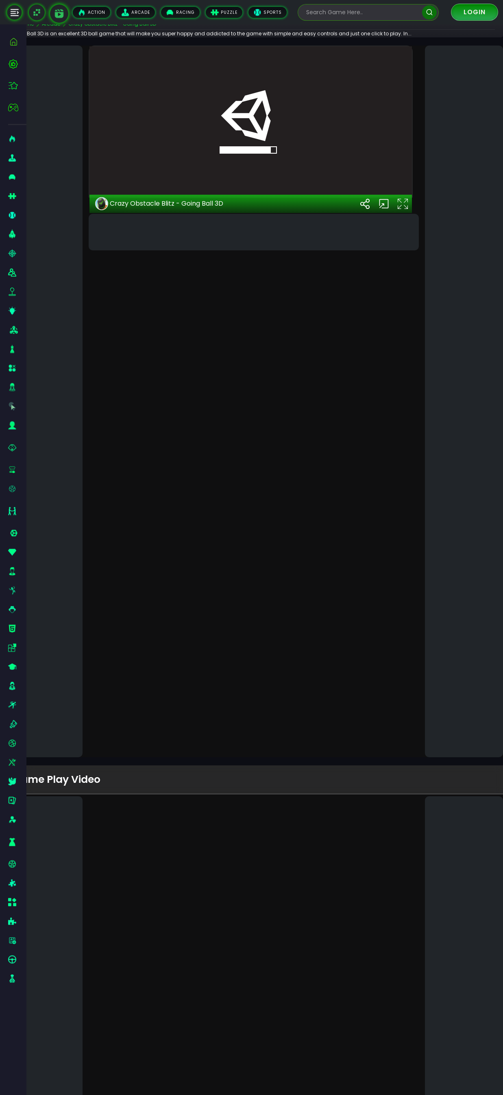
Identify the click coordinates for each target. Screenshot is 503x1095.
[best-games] (17, 63)
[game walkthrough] (59, 13)
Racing (180, 12)
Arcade (135, 12)
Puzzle (224, 12)
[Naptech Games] (36, 12)
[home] (17, 41)
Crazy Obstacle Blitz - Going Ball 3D (179, 720)
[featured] (17, 85)
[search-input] (362, 12)
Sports (267, 12)
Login (475, 12)
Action (91, 12)
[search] (429, 12)
